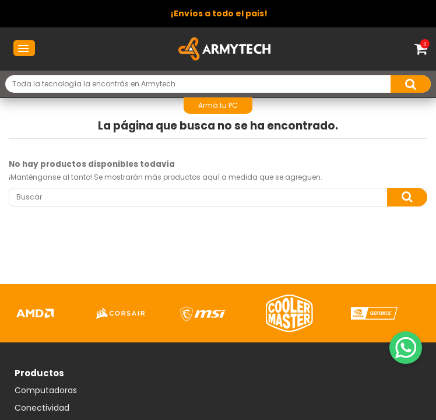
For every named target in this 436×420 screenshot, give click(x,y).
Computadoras (46, 391)
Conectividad (42, 408)
